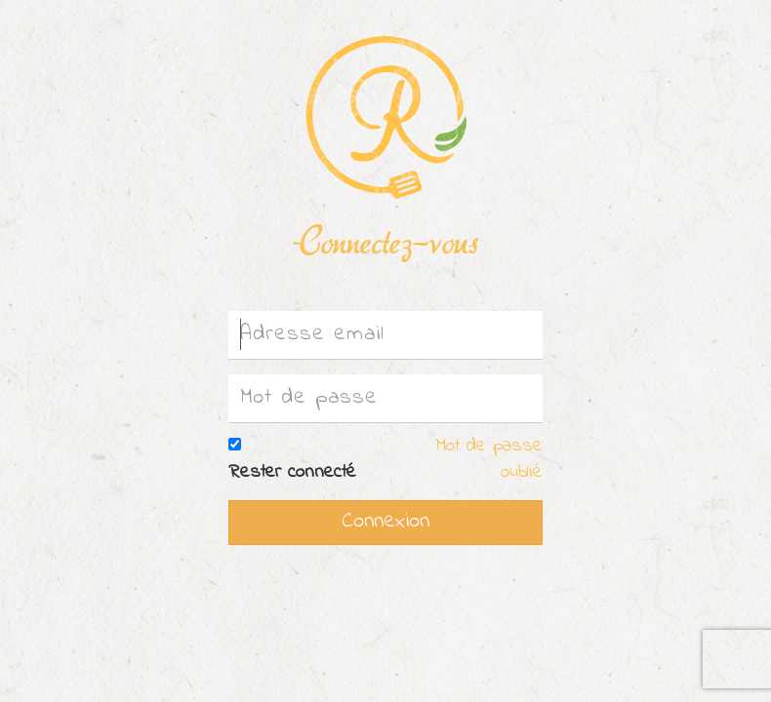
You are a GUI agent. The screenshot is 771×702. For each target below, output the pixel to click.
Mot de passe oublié (489, 459)
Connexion (385, 521)
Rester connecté (292, 472)
